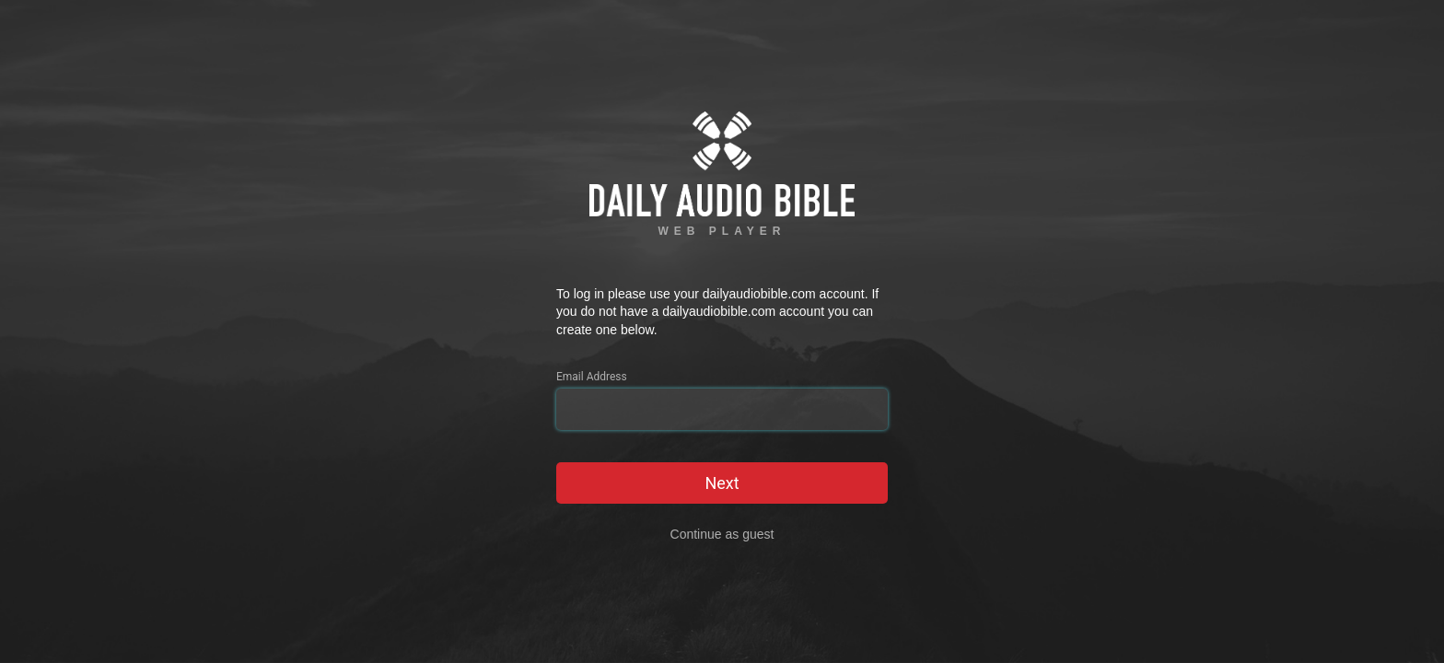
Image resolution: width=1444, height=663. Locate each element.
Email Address (591, 376)
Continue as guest (722, 534)
